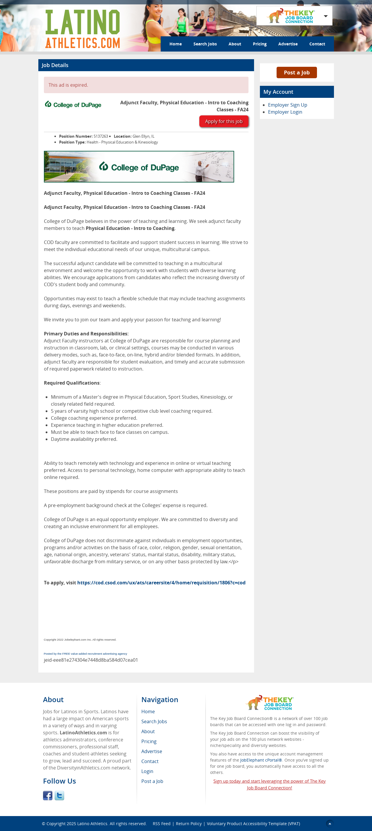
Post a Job (297, 72)
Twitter (59, 795)
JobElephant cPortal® (261, 760)
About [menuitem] (148, 731)
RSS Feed (162, 823)
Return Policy (189, 823)
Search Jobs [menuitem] (154, 721)
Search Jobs (205, 44)
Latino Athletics (92, 823)
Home (175, 44)
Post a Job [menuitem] (152, 781)
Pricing (260, 44)
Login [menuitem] (147, 771)
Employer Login (285, 112)
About (235, 44)
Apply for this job (224, 121)
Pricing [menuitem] (149, 741)
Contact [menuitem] (150, 761)
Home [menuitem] (148, 711)
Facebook (47, 795)
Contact (317, 44)
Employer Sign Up (287, 105)
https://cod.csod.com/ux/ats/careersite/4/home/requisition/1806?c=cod (161, 582)
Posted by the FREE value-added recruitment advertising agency (85, 653)
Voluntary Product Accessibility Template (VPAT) (253, 823)
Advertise (288, 44)
